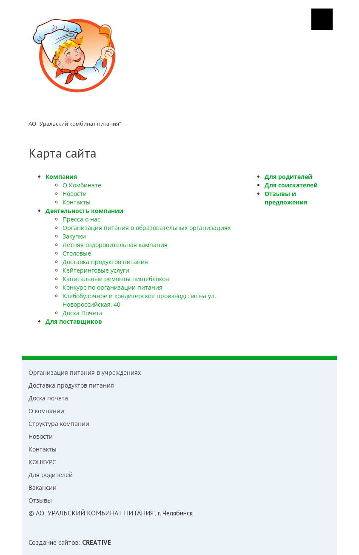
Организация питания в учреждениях (84, 372)
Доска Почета (83, 313)
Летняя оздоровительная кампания (115, 245)
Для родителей (288, 177)
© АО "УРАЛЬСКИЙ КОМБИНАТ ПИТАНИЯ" (91, 513)
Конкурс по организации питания (112, 287)
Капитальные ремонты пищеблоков (116, 279)
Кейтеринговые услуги (96, 270)
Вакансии (42, 487)
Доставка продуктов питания (105, 262)
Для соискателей (291, 185)
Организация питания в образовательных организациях (147, 228)
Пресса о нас (81, 219)
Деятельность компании (84, 211)
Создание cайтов (53, 542)
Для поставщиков (74, 321)
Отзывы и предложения (286, 198)
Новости (75, 194)
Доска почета (48, 398)
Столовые (77, 253)
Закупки (74, 236)
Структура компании (58, 424)
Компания (61, 177)
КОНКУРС (42, 462)
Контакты (77, 202)
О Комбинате (82, 185)
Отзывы (40, 500)
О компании (46, 411)
